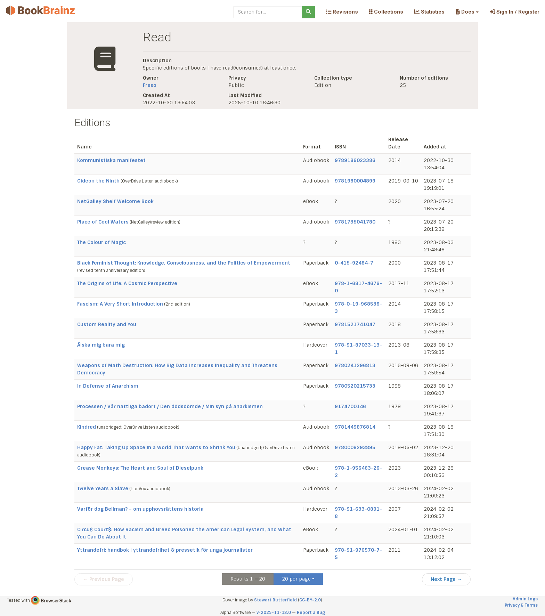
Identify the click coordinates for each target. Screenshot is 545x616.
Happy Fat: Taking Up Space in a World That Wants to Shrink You (156, 447)
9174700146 (350, 406)
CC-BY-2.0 (310, 600)
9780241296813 (355, 365)
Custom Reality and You (106, 324)
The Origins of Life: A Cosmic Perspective (127, 283)
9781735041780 (355, 222)
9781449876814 (355, 427)
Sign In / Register (514, 12)
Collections (386, 12)
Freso (149, 85)
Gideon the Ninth (98, 181)
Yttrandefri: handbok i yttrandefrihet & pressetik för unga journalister (165, 550)
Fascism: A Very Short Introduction (120, 304)
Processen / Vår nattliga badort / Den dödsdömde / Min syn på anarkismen (170, 406)
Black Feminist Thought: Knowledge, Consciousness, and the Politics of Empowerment (183, 263)
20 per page (296, 579)
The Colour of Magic (101, 242)
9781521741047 (355, 324)
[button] (467, 12)
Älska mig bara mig (101, 345)
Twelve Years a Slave (102, 488)
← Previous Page (103, 579)
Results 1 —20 (247, 579)
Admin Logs (525, 599)
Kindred (86, 427)
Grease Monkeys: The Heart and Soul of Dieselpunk (140, 468)
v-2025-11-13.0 (274, 612)
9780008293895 (355, 447)
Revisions (342, 12)
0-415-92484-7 (354, 263)
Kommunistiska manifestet (111, 160)
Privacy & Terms (521, 605)
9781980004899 (355, 181)
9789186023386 (355, 160)
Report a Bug (311, 612)
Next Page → (446, 579)
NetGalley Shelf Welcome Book (115, 201)
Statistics (429, 12)
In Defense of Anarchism (107, 386)
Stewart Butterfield (275, 600)
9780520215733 (355, 386)
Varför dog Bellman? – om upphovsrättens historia (140, 509)
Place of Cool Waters (103, 222)
